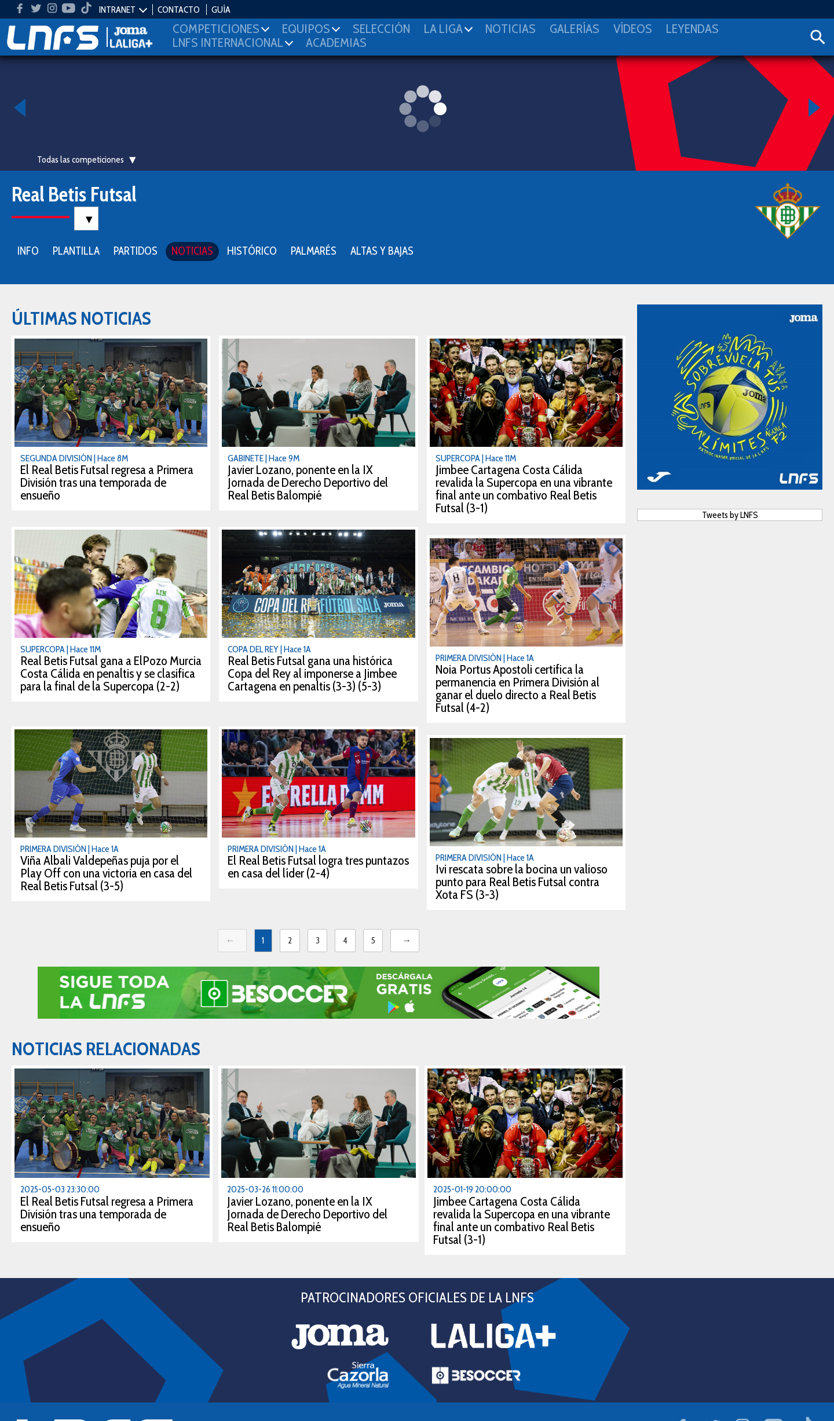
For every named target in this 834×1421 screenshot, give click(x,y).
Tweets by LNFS (730, 513)
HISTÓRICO (252, 249)
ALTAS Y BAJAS (382, 249)
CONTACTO (179, 9)
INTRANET (117, 9)
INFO (28, 249)
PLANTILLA (76, 249)
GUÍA (221, 9)
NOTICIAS (192, 249)
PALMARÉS (313, 249)
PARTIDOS (136, 249)
